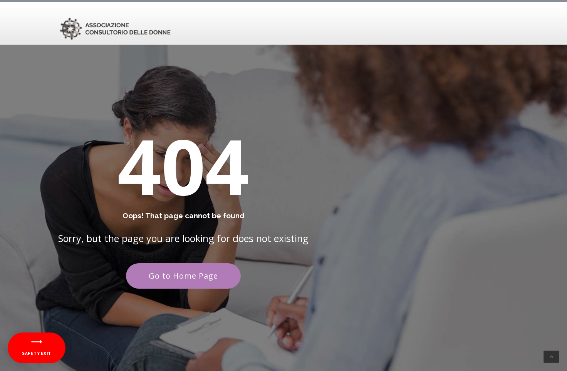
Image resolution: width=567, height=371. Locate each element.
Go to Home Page (183, 276)
